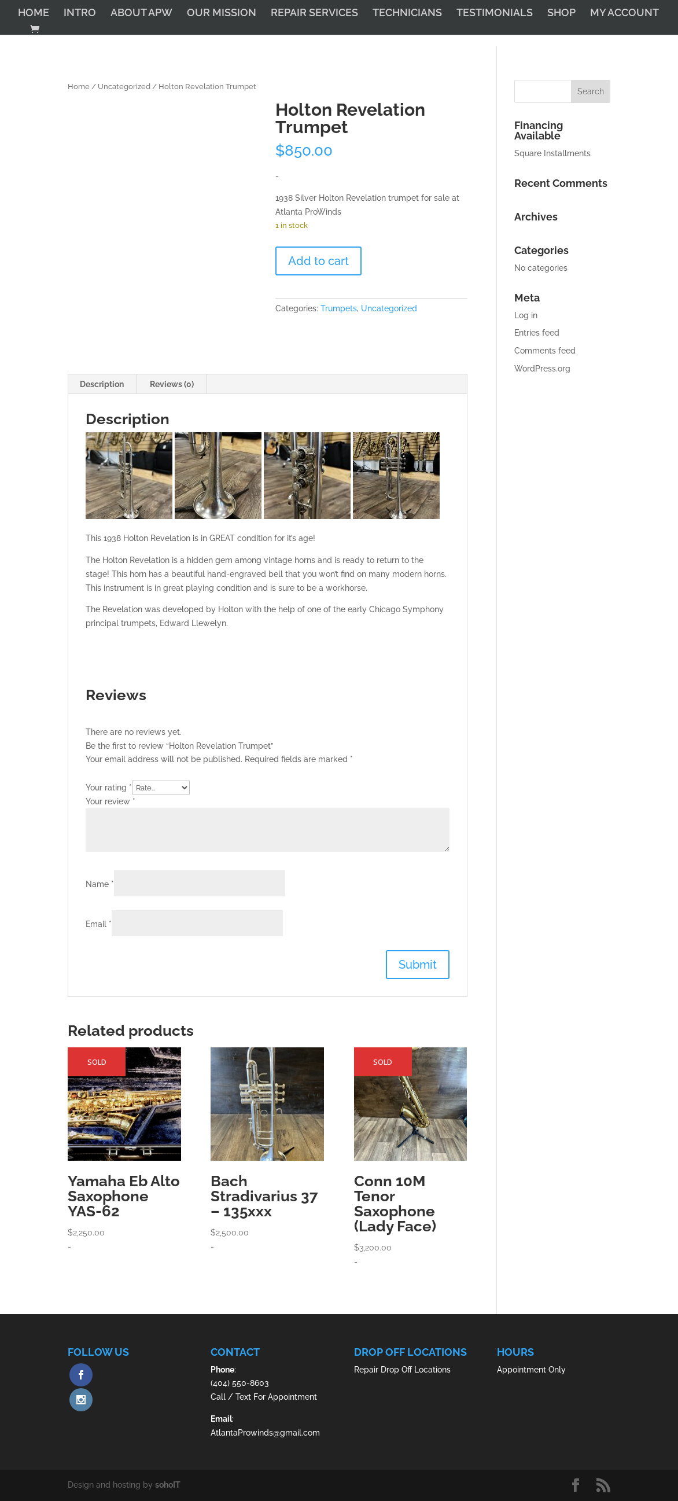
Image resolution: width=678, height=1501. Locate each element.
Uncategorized (124, 86)
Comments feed (545, 350)
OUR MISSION (221, 14)
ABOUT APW (141, 14)
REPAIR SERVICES (314, 14)
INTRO (80, 14)
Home (79, 86)
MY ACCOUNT (624, 14)
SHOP (561, 14)
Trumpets (338, 308)
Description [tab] (102, 384)
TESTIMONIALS (494, 14)
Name (100, 884)
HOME (33, 14)
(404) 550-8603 (240, 1383)
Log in (525, 315)
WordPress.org (542, 368)
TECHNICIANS (407, 14)
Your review (110, 801)
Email (99, 924)
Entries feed (536, 332)
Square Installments (552, 153)
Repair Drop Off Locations (402, 1369)
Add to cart (318, 261)
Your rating (109, 787)
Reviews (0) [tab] (172, 384)
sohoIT (167, 1484)
